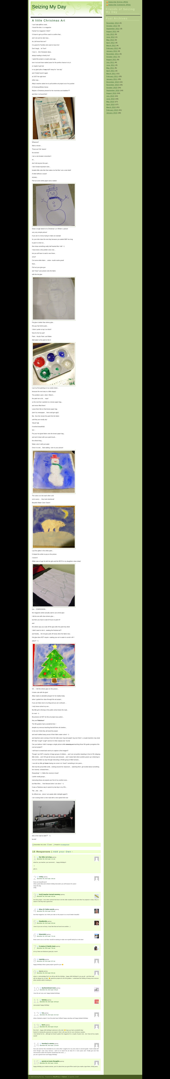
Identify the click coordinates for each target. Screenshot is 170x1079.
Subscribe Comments (120, 5)
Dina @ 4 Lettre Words (46, 909)
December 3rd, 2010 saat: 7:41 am (46, 936)
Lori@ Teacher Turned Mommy (49, 894)
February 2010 (112, 110)
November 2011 (112, 54)
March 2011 (111, 73)
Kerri (43, 1025)
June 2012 (110, 37)
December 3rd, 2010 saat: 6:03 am (46, 923)
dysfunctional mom (49, 988)
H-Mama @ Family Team (47, 946)
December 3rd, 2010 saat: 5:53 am (46, 911)
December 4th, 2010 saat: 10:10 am (49, 1015)
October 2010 (111, 87)
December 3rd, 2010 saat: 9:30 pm (49, 990)
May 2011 (110, 68)
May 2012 (110, 40)
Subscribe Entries (118, 2)
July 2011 (110, 62)
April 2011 (110, 71)
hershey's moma (48, 1043)
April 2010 (110, 104)
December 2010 (112, 82)
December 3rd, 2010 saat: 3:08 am (46, 878)
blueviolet (42, 934)
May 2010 (110, 101)
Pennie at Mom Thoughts (50, 1061)
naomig (41, 959)
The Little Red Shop (45, 857)
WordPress (56, 1077)
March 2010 (111, 107)
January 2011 (111, 79)
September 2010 (113, 90)
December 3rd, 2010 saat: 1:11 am (46, 859)
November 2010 (112, 85)
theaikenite (43, 921)
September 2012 (113, 28)
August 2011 (111, 59)
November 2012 (112, 23)
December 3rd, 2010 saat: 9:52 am (46, 973)
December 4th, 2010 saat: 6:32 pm (49, 1026)
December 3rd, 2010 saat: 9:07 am (46, 961)
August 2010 (111, 93)
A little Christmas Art (48, 20)
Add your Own (62, 851)
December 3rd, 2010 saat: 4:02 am (46, 896)
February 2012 (112, 48)
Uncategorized (65, 844)
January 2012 (111, 51)
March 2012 (111, 45)
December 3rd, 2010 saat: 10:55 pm (49, 1001)
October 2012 (111, 26)
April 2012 (110, 43)
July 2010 (110, 96)
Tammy (44, 1000)
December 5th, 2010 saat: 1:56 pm (49, 1063)
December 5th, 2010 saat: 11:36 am (49, 1045)
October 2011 (111, 57)
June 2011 (110, 65)
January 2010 (111, 113)
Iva (43, 1013)
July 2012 (110, 34)
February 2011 (112, 76)
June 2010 (110, 99)
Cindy (41, 877)
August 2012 (111, 31)
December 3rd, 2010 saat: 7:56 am (46, 948)
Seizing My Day (49, 6)
